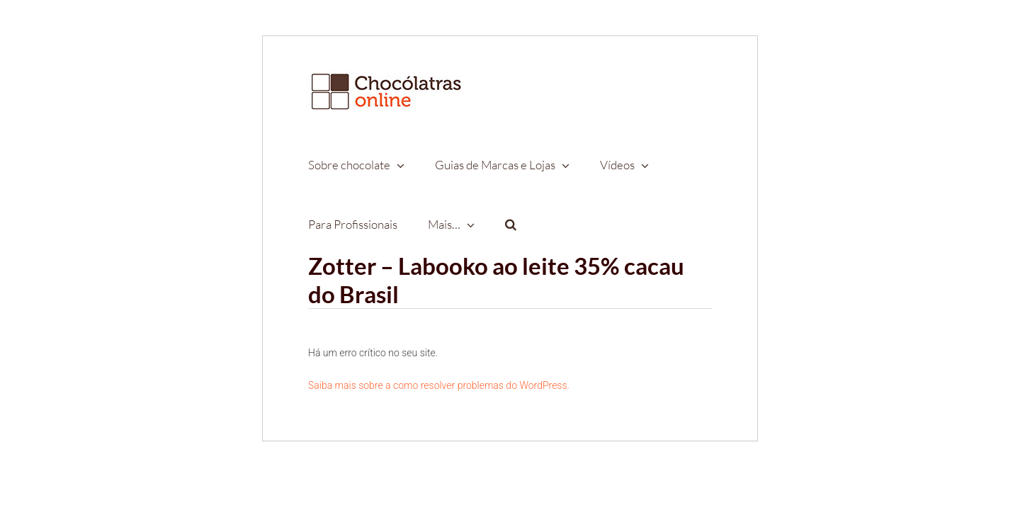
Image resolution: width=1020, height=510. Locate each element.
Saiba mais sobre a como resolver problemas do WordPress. (439, 385)
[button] (500, 224)
